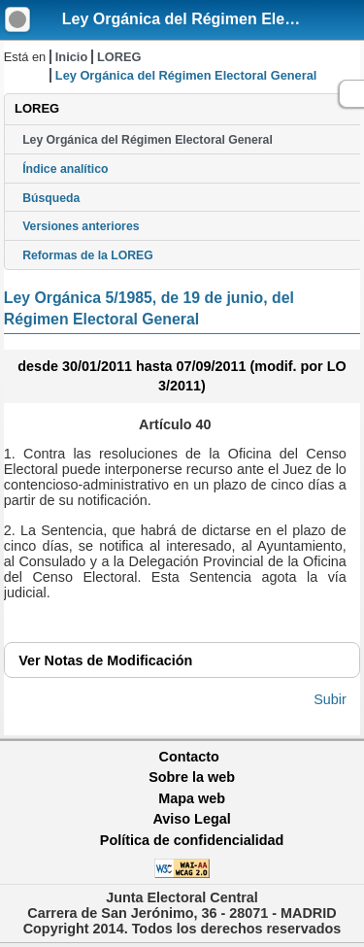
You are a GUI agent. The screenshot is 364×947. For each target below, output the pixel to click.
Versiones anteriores (80, 226)
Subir (330, 699)
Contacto (189, 756)
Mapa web (191, 798)
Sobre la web (192, 777)
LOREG (119, 57)
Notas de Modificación (105, 660)
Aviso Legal (191, 819)
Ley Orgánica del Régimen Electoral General (147, 140)
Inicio (71, 57)
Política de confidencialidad (192, 840)
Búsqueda (51, 198)
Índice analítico (65, 169)
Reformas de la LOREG (87, 255)
